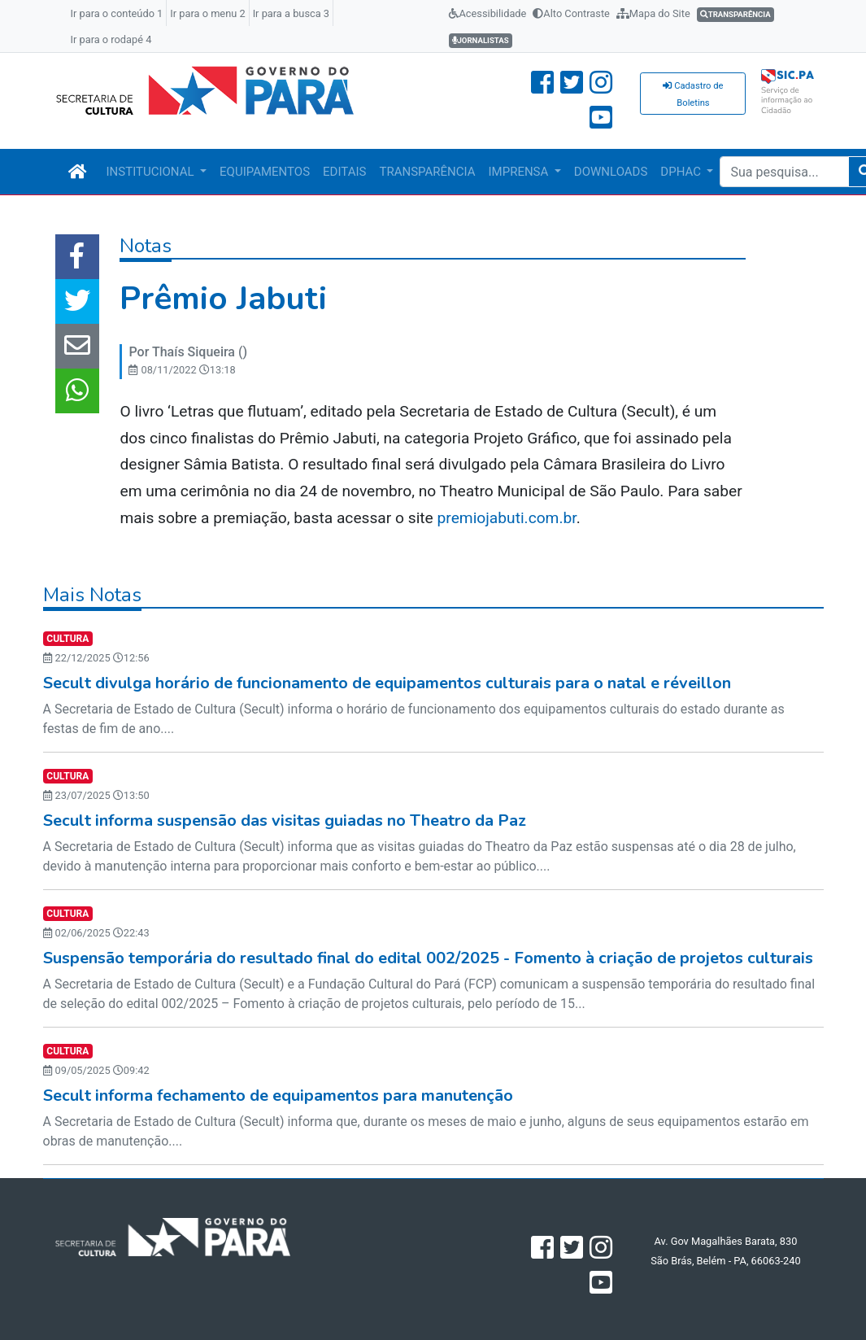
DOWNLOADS (610, 171)
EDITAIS (344, 171)
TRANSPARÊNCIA (427, 171)
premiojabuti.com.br (507, 518)
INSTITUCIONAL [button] (152, 171)
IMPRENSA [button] (520, 171)
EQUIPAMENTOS (265, 171)
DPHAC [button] (681, 171)
